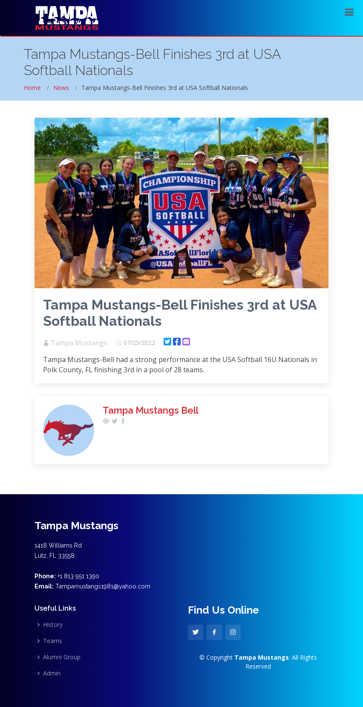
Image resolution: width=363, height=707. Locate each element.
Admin (51, 673)
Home (32, 88)
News (61, 88)
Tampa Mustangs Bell (151, 410)
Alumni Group (62, 657)
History (53, 625)
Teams (52, 641)
